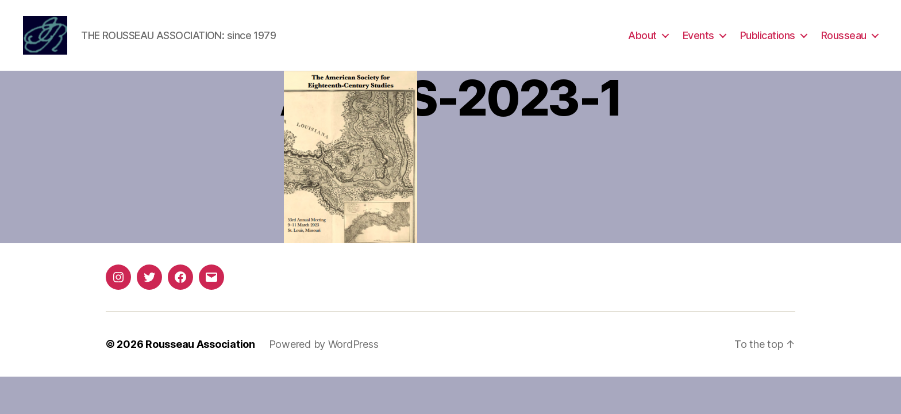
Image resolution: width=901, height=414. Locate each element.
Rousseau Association (200, 345)
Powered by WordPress (324, 345)
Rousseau (844, 36)
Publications (767, 36)
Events (698, 36)
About (642, 36)
